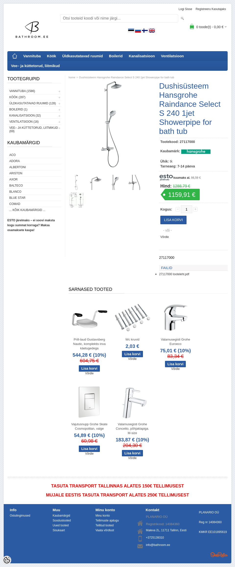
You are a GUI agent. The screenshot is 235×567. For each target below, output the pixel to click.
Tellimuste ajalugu (107, 520)
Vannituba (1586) (22, 91)
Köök (51, 56)
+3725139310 (155, 537)
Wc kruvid (132, 339)
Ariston (15, 173)
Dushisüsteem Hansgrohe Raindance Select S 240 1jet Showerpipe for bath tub (126, 77)
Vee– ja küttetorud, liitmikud (35, 66)
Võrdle (164, 237)
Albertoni (17, 167)
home (72, 77)
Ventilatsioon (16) (24, 121)
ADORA (14, 161)
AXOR (13, 179)
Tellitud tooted (104, 525)
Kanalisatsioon (142, 56)
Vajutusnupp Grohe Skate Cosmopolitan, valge (89, 426)
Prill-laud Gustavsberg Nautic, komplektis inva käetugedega (89, 344)
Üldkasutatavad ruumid (82, 56)
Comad (14, 204)
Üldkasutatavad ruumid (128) (32, 103)
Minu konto (102, 515)
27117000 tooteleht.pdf (174, 274)
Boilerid (116, 56)
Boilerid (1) (18, 109)
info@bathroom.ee (158, 545)
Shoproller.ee (219, 554)
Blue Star (17, 198)
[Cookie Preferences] (6, 560)
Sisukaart (59, 530)
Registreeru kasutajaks (211, 9)
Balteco (16, 185)
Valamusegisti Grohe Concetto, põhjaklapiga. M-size (132, 428)
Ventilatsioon (172, 56)
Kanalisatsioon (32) (25, 115)
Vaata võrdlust (104, 530)
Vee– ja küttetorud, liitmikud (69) (33, 129)
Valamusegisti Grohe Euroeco (175, 342)
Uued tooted (61, 525)
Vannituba (32, 56)
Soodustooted (62, 520)
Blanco (15, 191)
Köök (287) (17, 97)
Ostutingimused (20, 515)
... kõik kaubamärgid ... (27, 210)
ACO (12, 155)
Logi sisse (185, 9)
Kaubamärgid (61, 515)
